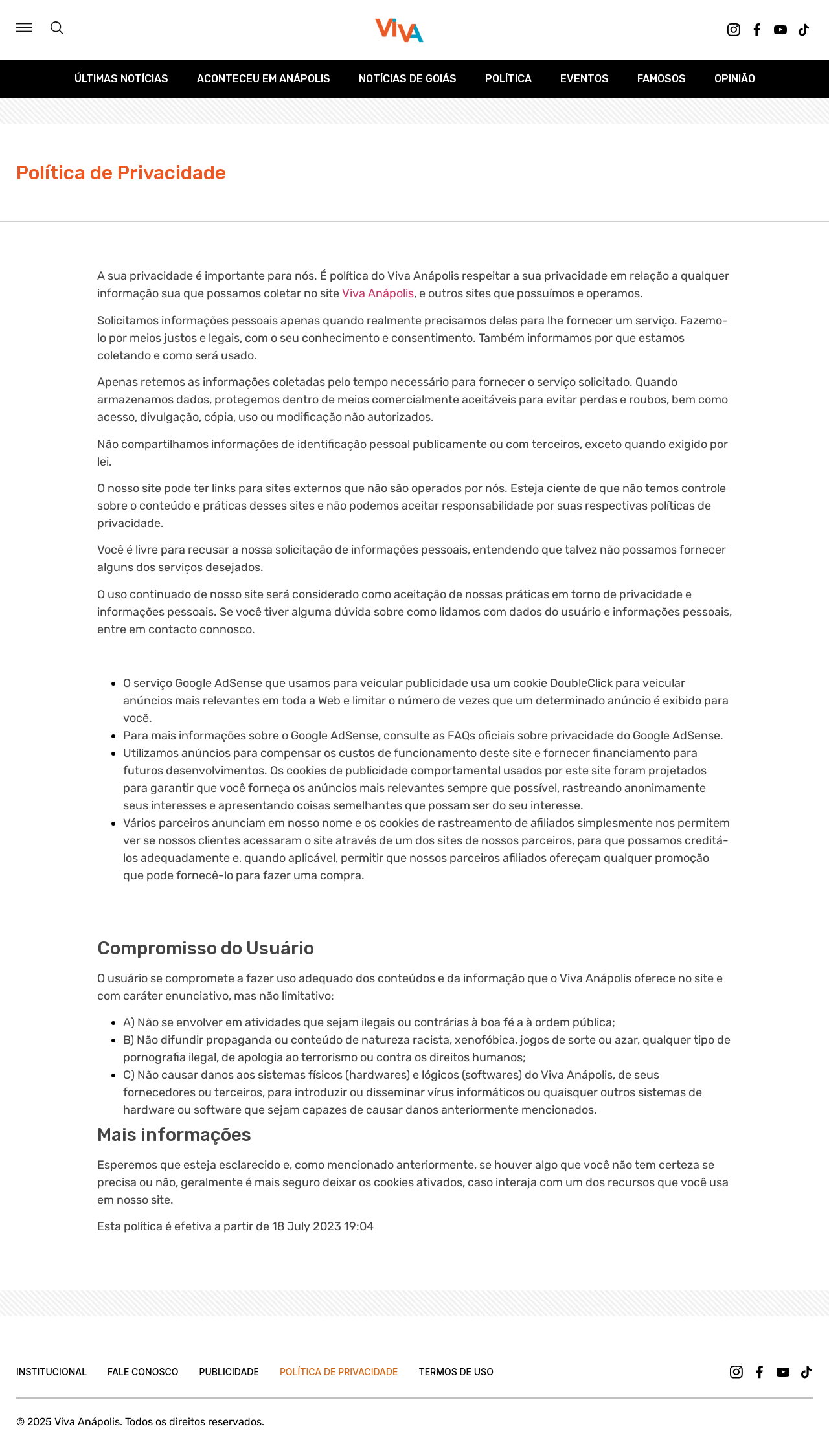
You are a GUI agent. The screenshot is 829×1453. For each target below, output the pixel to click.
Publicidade (228, 1371)
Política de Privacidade (339, 1371)
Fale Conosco (143, 1371)
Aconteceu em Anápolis (263, 79)
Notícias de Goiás (408, 79)
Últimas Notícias (121, 79)
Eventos (584, 79)
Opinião (734, 79)
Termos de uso (456, 1371)
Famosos (661, 79)
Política (508, 79)
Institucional (51, 1371)
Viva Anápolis (378, 293)
